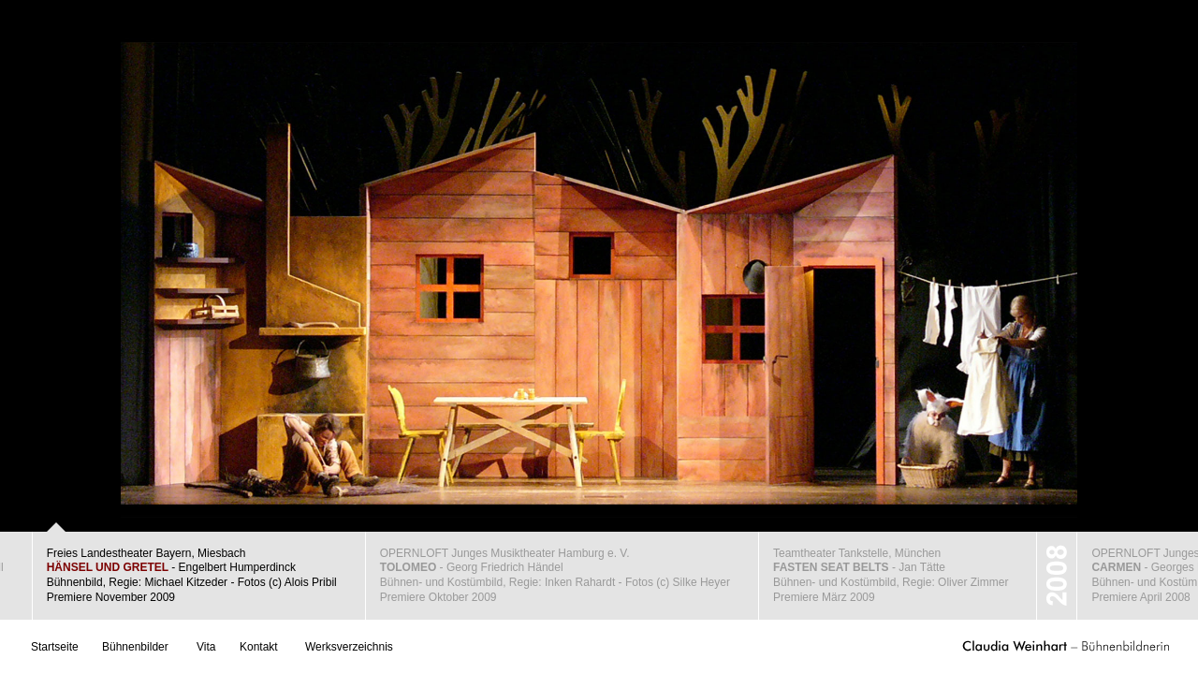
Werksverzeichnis (349, 646)
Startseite (55, 646)
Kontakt (259, 646)
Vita (206, 646)
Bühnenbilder (135, 646)
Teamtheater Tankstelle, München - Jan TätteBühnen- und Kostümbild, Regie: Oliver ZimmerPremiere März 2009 (890, 575)
